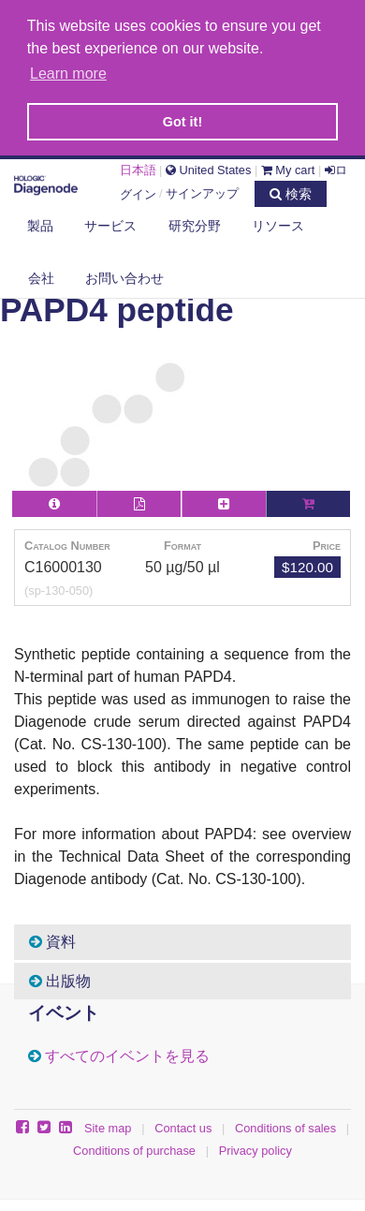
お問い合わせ (124, 274)
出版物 (60, 978)
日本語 (138, 167)
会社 (41, 274)
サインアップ (202, 191)
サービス (110, 222)
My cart (288, 167)
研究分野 (194, 222)
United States (208, 167)
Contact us (183, 1125)
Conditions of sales (285, 1125)
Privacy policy (255, 1148)
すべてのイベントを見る (127, 1054)
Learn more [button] (68, 73)
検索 (291, 190)
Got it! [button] (182, 121)
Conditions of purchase (134, 1148)
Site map (108, 1125)
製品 (40, 222)
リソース (278, 222)
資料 (52, 940)
